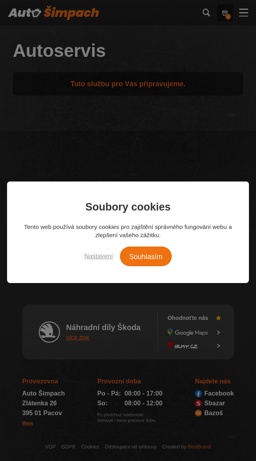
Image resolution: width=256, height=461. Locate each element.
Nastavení (98, 256)
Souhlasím (145, 257)
